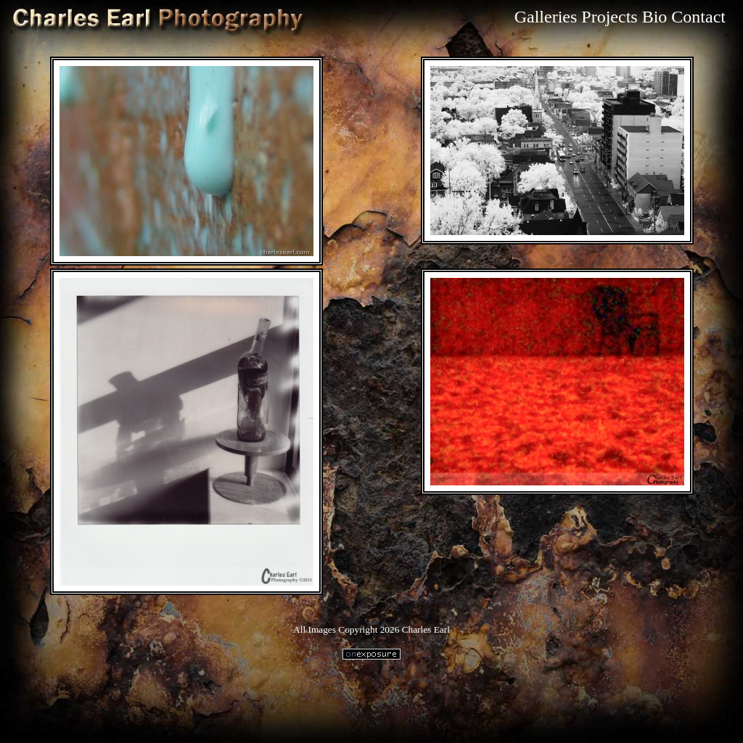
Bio (655, 16)
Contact (698, 16)
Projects (609, 16)
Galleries (546, 16)
